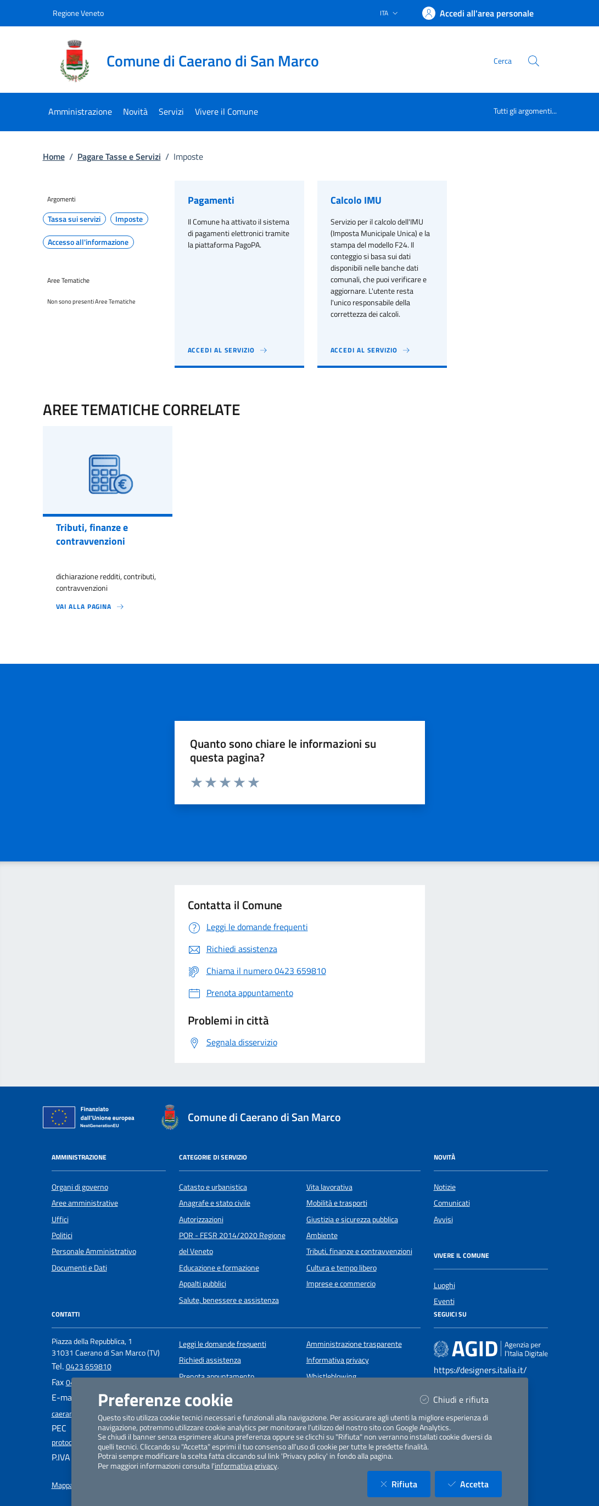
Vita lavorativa (329, 1187)
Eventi (444, 1301)
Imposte (129, 219)
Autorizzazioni (201, 1219)
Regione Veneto (78, 13)
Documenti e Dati (79, 1268)
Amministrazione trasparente (354, 1344)
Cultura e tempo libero (341, 1268)
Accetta (475, 1484)
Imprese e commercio (341, 1284)
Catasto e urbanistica (213, 1187)
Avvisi (443, 1219)
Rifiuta (405, 1484)
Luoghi (444, 1285)
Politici (62, 1235)
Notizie (445, 1187)
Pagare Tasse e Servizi (119, 156)
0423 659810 (88, 1367)
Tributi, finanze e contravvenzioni (359, 1251)
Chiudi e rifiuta (461, 1399)
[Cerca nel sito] (533, 61)
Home (54, 156)
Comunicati (452, 1203)
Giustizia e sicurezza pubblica (352, 1219)
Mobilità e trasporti (336, 1203)
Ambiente (322, 1235)
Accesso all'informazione (88, 242)
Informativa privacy (337, 1360)
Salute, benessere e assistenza (229, 1300)
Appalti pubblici (202, 1284)
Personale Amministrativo (94, 1251)
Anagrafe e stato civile (214, 1203)
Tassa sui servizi (74, 219)
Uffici (60, 1219)
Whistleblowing (331, 1376)
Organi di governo (80, 1187)
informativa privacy (246, 1466)
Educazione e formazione (219, 1268)
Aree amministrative (85, 1203)
